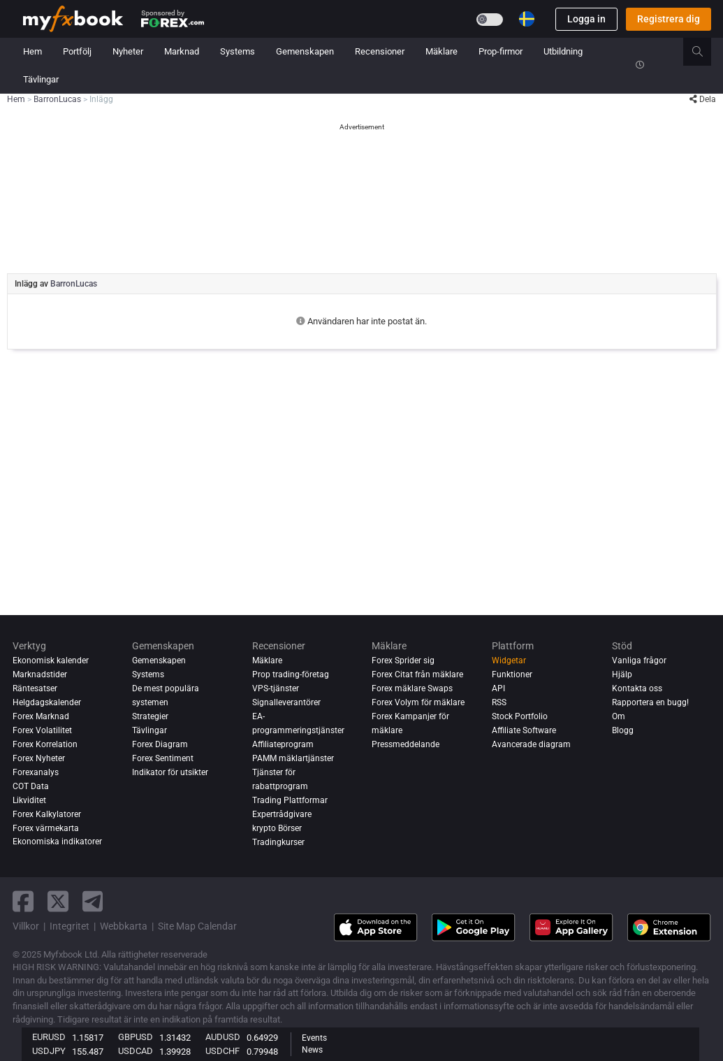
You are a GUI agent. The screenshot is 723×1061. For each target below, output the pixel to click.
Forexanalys (36, 772)
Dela (702, 99)
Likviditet (29, 800)
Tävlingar (41, 79)
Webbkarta (123, 926)
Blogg (623, 730)
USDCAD (135, 1051)
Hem (32, 51)
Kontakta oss (637, 688)
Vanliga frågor (639, 660)
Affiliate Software (524, 730)
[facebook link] (23, 901)
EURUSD (49, 1037)
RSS (499, 702)
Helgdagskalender (47, 702)
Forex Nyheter (39, 758)
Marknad (181, 51)
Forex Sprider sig (403, 660)
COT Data (31, 786)
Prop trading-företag (290, 674)
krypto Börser (277, 828)
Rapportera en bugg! (650, 702)
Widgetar (509, 660)
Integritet (69, 926)
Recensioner (379, 51)
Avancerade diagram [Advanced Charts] (531, 744)
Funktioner (512, 674)
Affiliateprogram (283, 744)
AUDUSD (222, 1037)
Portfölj (77, 51)
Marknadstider (40, 674)
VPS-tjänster (275, 688)
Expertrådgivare (282, 814)
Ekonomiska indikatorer (57, 841)
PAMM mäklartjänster (293, 758)
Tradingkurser (278, 842)
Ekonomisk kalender (51, 660)
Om (618, 716)
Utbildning (563, 51)
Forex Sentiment (162, 758)
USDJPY (49, 1051)
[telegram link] (92, 901)
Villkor (26, 926)
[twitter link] (58, 901)
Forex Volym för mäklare (418, 702)
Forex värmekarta (46, 828)
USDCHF (222, 1051)
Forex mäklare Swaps (412, 688)
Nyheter (127, 51)
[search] (705, 52)
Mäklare (441, 51)
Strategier (150, 716)
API (498, 688)
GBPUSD (135, 1037)
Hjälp (622, 674)
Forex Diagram (160, 744)
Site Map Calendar (197, 926)
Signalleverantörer (286, 702)
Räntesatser (35, 688)
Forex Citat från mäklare (417, 674)
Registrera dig (668, 18)
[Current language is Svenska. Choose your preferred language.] (527, 18)
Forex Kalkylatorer (47, 814)
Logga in (586, 18)
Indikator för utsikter (170, 772)
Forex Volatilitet (42, 730)
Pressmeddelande (405, 744)
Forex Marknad (41, 716)
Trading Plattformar (290, 800)
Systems (237, 51)
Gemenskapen (305, 51)
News (312, 1050)
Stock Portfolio (520, 716)
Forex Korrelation (45, 744)
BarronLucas (73, 284)
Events (314, 1038)
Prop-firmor (501, 51)
